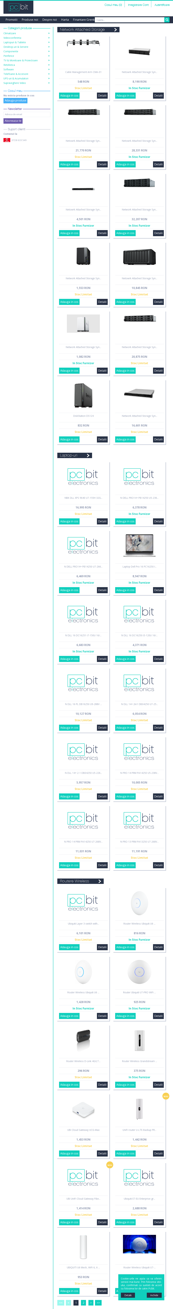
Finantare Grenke (84, 20)
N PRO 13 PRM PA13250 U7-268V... (139, 841)
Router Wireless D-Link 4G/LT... (83, 1061)
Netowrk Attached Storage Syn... (139, 72)
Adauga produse (15, 100)
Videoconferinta (12, 37)
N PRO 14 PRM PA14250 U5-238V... (139, 772)
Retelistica (9, 65)
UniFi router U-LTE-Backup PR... (139, 1130)
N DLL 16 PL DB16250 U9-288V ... (83, 704)
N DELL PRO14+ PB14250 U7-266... (83, 566)
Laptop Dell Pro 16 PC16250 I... (139, 566)
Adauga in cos (69, 95)
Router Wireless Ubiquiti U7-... (139, 1267)
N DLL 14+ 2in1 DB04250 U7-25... (139, 704)
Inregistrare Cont (138, 5)
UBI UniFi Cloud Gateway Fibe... (83, 1198)
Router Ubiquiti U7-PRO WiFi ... (139, 992)
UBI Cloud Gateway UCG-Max (83, 1130)
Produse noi (30, 20)
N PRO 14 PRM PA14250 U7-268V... (83, 841)
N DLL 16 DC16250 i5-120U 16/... (139, 635)
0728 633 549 (19, 140)
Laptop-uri (68, 455)
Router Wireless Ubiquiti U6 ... (139, 923)
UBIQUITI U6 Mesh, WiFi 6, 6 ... (83, 1267)
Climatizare (9, 33)
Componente (10, 51)
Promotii (12, 20)
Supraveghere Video (14, 83)
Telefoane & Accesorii (15, 74)
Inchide (154, 1295)
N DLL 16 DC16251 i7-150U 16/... (83, 635)
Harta (65, 20)
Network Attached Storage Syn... (139, 209)
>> (98, 1303)
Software (8, 69)
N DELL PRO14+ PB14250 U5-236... (139, 497)
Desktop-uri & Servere (15, 46)
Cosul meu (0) (113, 5)
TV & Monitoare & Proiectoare (20, 60)
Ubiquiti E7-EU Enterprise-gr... (139, 1198)
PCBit (18, 7)
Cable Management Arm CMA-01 (83, 72)
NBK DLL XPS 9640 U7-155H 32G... (83, 497)
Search (167, 19)
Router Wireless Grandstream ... (139, 1061)
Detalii (102, 95)
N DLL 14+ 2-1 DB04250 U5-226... (83, 772)
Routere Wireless (74, 881)
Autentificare (162, 5)
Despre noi (49, 20)
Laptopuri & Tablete (14, 42)
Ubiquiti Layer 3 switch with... (83, 923)
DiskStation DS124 (83, 415)
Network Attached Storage (82, 29)
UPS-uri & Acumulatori (15, 78)
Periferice (8, 55)
